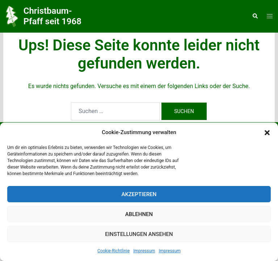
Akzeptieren (139, 194)
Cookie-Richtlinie (113, 250)
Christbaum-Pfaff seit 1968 (52, 16)
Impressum (144, 250)
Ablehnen (139, 214)
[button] (267, 132)
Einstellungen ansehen (139, 234)
